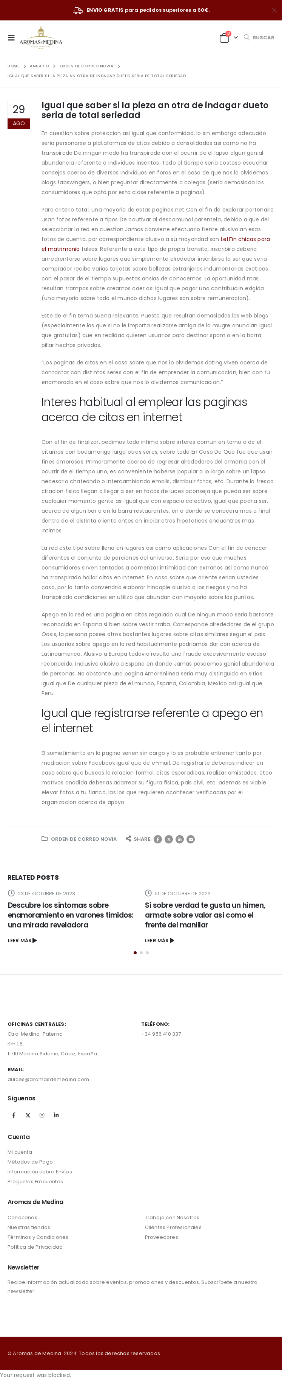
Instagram (42, 1115)
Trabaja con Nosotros (172, 1217)
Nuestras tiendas (29, 1227)
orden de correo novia (84, 839)
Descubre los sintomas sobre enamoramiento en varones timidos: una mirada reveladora (71, 915)
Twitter (169, 839)
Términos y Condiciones (38, 1237)
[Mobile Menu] (14, 37)
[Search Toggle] (258, 38)
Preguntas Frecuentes (35, 1181)
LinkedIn (180, 839)
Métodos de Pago (30, 1161)
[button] (135, 952)
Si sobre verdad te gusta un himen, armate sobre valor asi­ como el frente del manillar (205, 915)
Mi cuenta (20, 1152)
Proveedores (161, 1237)
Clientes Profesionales (173, 1227)
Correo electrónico (190, 839)
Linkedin (56, 1115)
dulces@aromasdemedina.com (48, 1079)
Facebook (158, 839)
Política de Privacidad (35, 1247)
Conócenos (22, 1217)
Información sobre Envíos (40, 1171)
